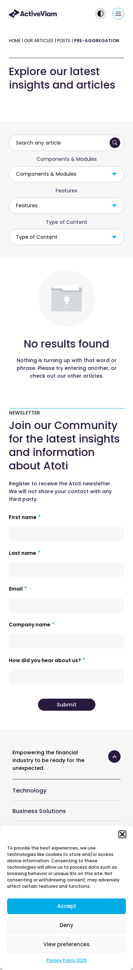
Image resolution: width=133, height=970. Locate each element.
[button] (122, 834)
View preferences (66, 944)
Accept (66, 906)
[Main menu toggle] (118, 13)
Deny (66, 925)
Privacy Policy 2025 (66, 960)
